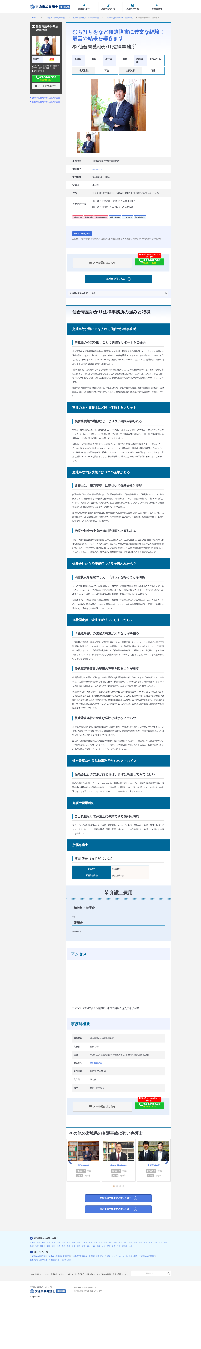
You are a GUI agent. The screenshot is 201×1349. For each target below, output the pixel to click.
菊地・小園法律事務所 (118, 1165)
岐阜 (145, 1245)
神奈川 (79, 1245)
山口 (58, 1249)
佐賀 (113, 1249)
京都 (160, 1245)
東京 (68, 1245)
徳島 (78, 1249)
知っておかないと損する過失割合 (125, 1259)
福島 (63, 1245)
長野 (115, 1245)
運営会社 (55, 1275)
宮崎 (108, 1249)
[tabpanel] (118, 103)
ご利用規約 (83, 1275)
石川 (120, 1245)
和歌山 (42, 1249)
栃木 (95, 1245)
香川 (73, 1249)
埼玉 (73, 1245)
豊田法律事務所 (83, 1165)
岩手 (43, 1245)
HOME (32, 1275)
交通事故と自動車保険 (38, 1262)
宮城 (53, 1245)
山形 (58, 1245)
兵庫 (31, 1249)
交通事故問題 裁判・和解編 (99, 1259)
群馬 (100, 1245)
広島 (48, 1249)
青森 (38, 1245)
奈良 (165, 1245)
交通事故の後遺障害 (147, 1259)
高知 (88, 1249)
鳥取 (63, 1249)
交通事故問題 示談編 (79, 1259)
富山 (125, 1245)
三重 (150, 1245)
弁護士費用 (159, 6)
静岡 (140, 1245)
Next (166, 1162)
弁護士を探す (86, 6)
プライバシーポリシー (69, 1275)
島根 (68, 1249)
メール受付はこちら (97, 260)
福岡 (93, 1249)
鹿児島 (124, 1249)
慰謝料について (110, 6)
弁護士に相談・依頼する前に (60, 1262)
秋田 (48, 1245)
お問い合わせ (95, 1275)
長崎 (118, 1249)
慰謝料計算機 (135, 6)
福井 (130, 1245)
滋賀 (36, 1249)
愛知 (135, 1245)
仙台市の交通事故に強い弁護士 (114, 1211)
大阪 (155, 1245)
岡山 (53, 1249)
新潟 (105, 1245)
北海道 (32, 1245)
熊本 (98, 1249)
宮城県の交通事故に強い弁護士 (114, 1199)
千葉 (85, 1245)
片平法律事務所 (153, 1165)
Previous (70, 1162)
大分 (103, 1249)
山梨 (110, 1245)
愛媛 (83, 1249)
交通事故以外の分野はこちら (83, 294)
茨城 (90, 1245)
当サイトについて (44, 1275)
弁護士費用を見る (114, 278)
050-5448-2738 (99, 167)
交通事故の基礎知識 (38, 1259)
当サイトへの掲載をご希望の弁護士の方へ (46, 1278)
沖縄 (130, 1249)
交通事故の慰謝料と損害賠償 (58, 1259)
